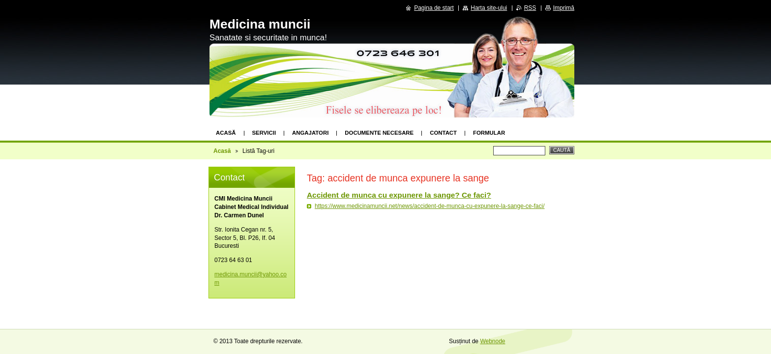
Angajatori (310, 133)
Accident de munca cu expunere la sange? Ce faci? (399, 195)
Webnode (492, 341)
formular (489, 133)
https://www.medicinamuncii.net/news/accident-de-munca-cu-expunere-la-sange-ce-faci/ (430, 206)
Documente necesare (379, 133)
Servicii (264, 133)
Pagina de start (434, 7)
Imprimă (563, 7)
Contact (443, 133)
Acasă (226, 133)
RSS (530, 7)
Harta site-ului (489, 7)
